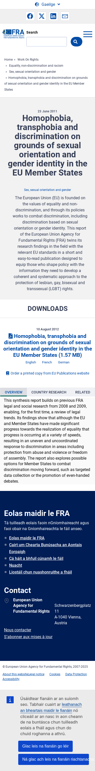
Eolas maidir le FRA (27, 538)
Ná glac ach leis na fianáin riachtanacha (55, 759)
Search (32, 32)
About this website (15, 674)
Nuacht (15, 565)
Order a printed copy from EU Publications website (47, 373)
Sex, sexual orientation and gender (32, 71)
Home (8, 59)
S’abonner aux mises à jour (28, 636)
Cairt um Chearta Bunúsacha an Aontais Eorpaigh (45, 548)
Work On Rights (28, 59)
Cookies (54, 674)
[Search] (46, 41)
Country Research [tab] (48, 392)
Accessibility (11, 679)
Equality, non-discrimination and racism (36, 65)
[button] (30, 16)
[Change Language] (47, 4)
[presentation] (13, 392)
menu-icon (87, 34)
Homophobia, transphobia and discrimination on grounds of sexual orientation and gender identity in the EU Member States (46, 84)
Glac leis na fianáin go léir (45, 746)
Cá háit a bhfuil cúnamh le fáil (36, 558)
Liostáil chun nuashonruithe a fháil (40, 572)
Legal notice (36, 674)
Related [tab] (82, 392)
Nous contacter (17, 630)
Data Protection (76, 674)
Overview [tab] (13, 392)
